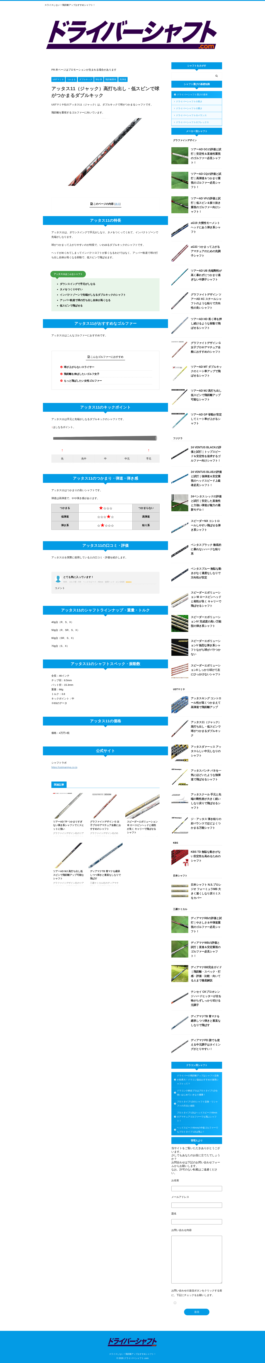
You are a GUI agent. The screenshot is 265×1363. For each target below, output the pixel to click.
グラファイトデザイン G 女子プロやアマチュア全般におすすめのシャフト (105, 825)
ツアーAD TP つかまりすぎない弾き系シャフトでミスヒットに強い (68, 825)
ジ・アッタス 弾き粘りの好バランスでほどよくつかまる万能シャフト (206, 823)
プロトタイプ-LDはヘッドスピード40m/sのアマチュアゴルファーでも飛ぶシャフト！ (197, 1116)
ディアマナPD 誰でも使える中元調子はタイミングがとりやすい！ (206, 1044)
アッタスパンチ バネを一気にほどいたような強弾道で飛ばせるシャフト (206, 775)
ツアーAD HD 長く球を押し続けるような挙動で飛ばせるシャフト (206, 323)
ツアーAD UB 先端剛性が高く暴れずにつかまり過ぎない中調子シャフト (206, 275)
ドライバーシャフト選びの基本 (192, 94)
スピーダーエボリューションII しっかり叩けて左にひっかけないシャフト (206, 670)
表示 (117, 204)
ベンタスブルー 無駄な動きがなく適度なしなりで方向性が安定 (206, 573)
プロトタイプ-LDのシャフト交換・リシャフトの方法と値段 (197, 1103)
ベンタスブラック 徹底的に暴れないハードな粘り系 (206, 549)
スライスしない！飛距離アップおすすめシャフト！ (132, 1354)
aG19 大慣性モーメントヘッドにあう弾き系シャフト (206, 227)
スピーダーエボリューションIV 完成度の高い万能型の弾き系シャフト (206, 621)
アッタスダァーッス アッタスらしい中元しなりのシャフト (206, 751)
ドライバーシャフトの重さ (189, 108)
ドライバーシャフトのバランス (191, 115)
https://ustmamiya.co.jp (64, 767)
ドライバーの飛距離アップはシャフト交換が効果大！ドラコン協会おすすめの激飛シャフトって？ (198, 1079)
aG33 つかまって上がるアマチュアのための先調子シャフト (206, 251)
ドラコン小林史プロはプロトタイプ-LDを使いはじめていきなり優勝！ (197, 1092)
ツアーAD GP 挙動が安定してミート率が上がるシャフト (206, 419)
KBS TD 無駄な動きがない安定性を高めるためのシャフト (206, 856)
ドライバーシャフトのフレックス (192, 122)
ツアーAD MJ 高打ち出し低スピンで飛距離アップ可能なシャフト (68, 875)
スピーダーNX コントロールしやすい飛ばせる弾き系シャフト (206, 525)
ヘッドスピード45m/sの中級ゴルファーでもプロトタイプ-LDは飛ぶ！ (197, 1129)
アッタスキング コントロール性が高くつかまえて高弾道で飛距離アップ (206, 703)
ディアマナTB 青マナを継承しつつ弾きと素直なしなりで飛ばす (105, 875)
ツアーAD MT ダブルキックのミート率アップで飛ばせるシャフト (206, 371)
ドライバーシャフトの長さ (189, 101)
